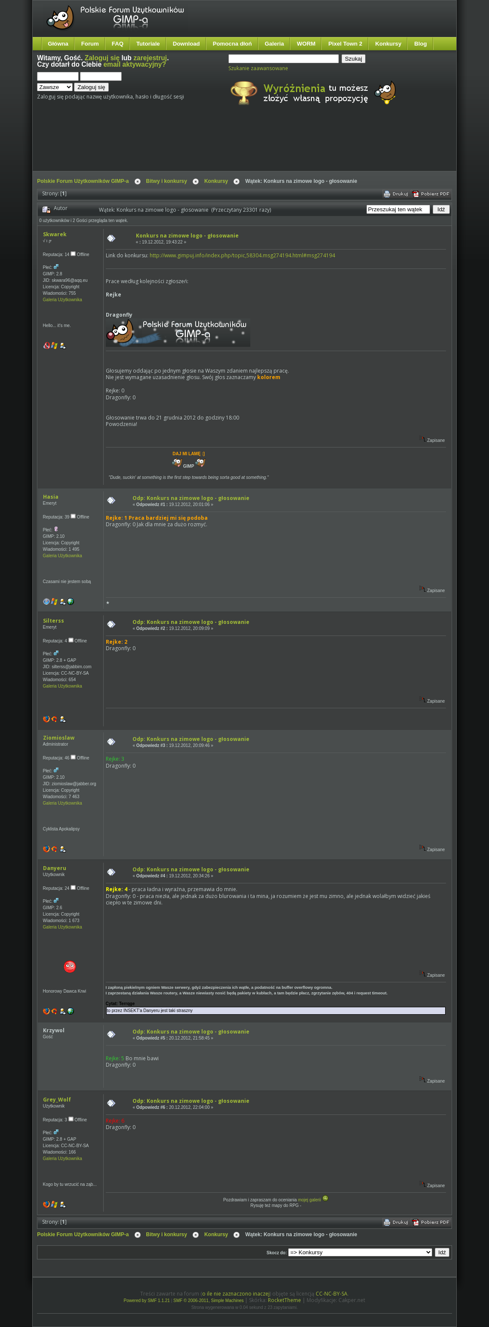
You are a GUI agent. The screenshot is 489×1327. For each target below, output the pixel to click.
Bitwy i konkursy (166, 181)
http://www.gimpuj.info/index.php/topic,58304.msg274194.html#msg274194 (242, 255)
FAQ (117, 43)
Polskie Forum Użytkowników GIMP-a (83, 181)
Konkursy (388, 43)
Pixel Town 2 (345, 43)
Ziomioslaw (58, 737)
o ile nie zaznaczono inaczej (236, 1293)
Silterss (53, 620)
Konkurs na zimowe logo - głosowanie (187, 235)
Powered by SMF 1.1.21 (147, 1300)
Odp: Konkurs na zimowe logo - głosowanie (190, 498)
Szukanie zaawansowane (258, 68)
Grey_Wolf (57, 1099)
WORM (306, 43)
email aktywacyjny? (134, 64)
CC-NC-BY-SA (332, 1293)
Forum (90, 43)
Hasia (50, 496)
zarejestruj (150, 58)
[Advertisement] (198, 145)
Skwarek (55, 234)
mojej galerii (309, 1199)
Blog (420, 43)
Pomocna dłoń (232, 43)
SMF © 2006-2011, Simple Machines (208, 1300)
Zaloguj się (102, 58)
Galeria (274, 43)
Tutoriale (148, 43)
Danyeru (54, 868)
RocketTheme (284, 1300)
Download (186, 43)
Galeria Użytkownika (62, 299)
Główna (58, 43)
